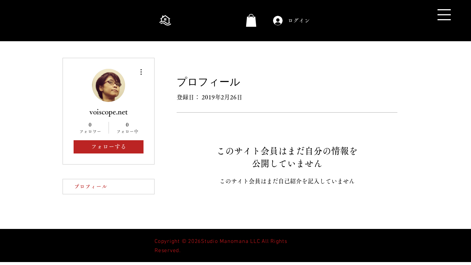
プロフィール (90, 186)
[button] (444, 14)
